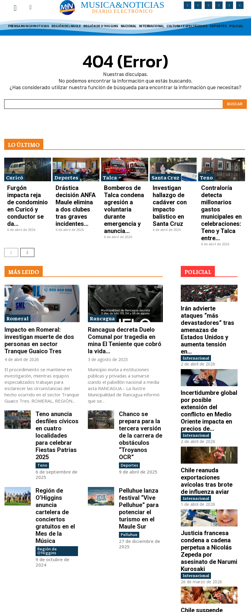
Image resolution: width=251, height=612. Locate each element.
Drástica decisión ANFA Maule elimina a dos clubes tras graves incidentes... (74, 189)
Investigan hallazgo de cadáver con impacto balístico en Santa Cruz (172, 187)
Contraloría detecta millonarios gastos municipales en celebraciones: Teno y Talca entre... (219, 191)
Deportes (66, 173)
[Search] (235, 101)
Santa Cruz (165, 173)
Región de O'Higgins (54, 441)
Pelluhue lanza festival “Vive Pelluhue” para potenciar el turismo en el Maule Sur (140, 423)
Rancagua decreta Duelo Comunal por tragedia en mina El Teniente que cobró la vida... (124, 293)
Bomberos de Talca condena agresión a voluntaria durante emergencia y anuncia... (123, 189)
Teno (206, 173)
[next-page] (27, 211)
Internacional (201, 294)
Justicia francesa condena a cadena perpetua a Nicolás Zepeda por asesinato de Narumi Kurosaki (209, 454)
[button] (30, 7)
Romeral (17, 277)
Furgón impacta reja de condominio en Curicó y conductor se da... (26, 187)
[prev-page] (11, 211)
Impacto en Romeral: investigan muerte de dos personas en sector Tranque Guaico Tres (41, 293)
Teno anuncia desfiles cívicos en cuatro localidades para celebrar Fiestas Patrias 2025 (57, 370)
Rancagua (102, 277)
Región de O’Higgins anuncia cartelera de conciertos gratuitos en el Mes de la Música (57, 423)
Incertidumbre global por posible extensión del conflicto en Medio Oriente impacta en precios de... (209, 337)
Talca (110, 173)
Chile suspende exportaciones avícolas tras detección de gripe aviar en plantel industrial (207, 513)
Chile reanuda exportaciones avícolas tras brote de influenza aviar (205, 394)
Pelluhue (128, 441)
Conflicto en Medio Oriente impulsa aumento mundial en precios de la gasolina (207, 570)
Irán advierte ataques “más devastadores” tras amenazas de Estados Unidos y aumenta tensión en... (209, 277)
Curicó (14, 173)
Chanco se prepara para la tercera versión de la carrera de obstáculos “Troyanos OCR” (141, 370)
